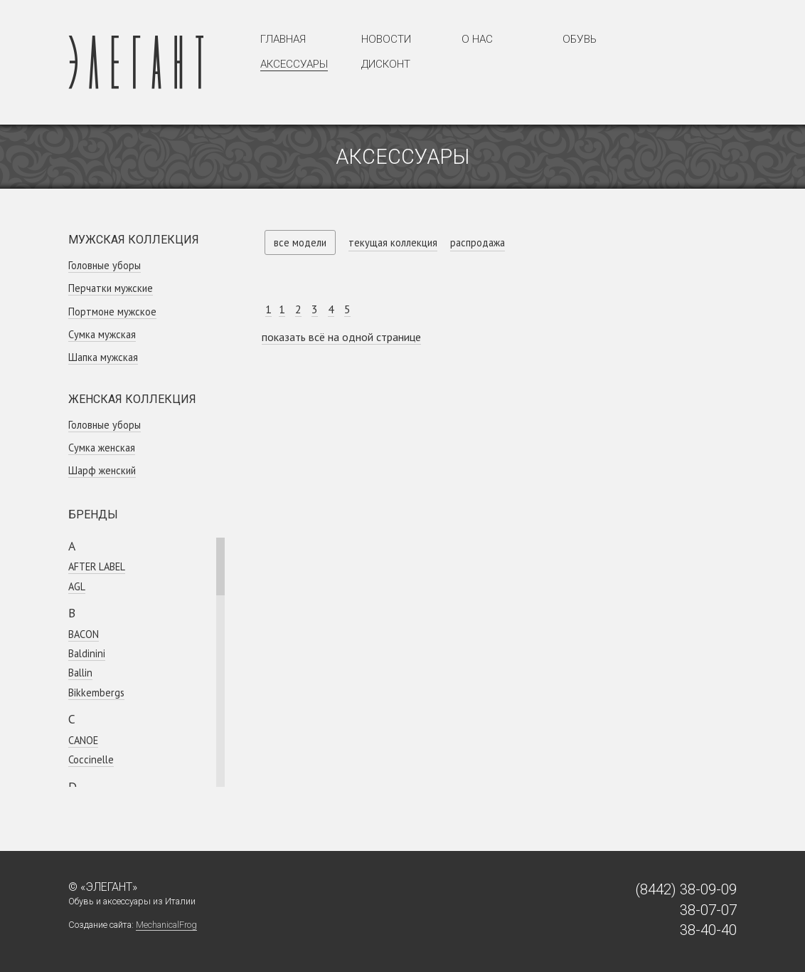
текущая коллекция (392, 242)
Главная (283, 39)
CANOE (83, 740)
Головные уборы (104, 265)
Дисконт (385, 64)
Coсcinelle (91, 759)
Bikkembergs (96, 692)
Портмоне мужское (112, 311)
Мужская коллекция (133, 239)
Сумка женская (101, 447)
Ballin (80, 672)
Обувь (580, 39)
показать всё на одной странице (341, 337)
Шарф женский (102, 470)
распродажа (477, 242)
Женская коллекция (132, 399)
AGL (76, 586)
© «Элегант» (102, 887)
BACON (83, 634)
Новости (386, 39)
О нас (477, 39)
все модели (300, 242)
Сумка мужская (102, 334)
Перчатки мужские (110, 288)
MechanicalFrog (166, 924)
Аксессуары (294, 64)
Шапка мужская (103, 357)
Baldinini (86, 653)
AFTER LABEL (96, 566)
